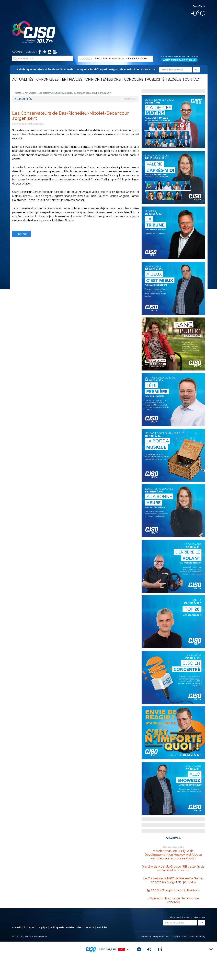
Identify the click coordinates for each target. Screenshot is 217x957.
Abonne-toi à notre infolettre (187, 917)
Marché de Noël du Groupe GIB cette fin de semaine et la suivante (173, 868)
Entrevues (72, 79)
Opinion (93, 79)
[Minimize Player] (211, 949)
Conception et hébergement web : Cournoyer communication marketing (172, 936)
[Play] (139, 949)
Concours (133, 79)
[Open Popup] (160, 949)
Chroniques (47, 79)
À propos (29, 927)
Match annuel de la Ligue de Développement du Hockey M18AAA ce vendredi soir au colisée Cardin (173, 854)
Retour (21, 234)
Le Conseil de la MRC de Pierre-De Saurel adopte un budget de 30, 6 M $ (173, 880)
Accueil (17, 51)
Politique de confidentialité (66, 927)
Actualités (22, 79)
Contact (31, 51)
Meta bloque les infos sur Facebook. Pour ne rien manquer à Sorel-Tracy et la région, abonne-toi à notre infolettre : (108, 69)
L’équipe (42, 927)
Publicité (155, 79)
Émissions (112, 79)
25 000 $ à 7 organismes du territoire (173, 890)
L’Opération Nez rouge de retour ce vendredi (173, 900)
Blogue (174, 79)
